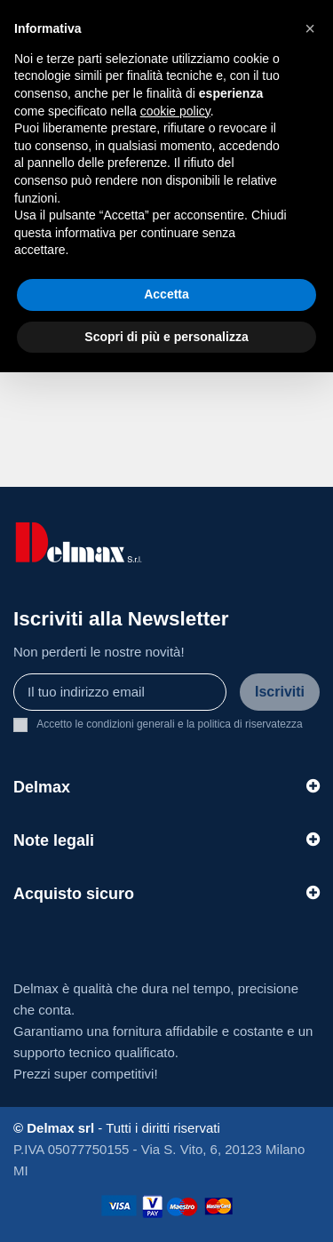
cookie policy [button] (175, 111)
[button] (310, 28)
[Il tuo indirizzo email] (119, 692)
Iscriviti (280, 691)
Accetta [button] (166, 294)
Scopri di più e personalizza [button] (166, 337)
